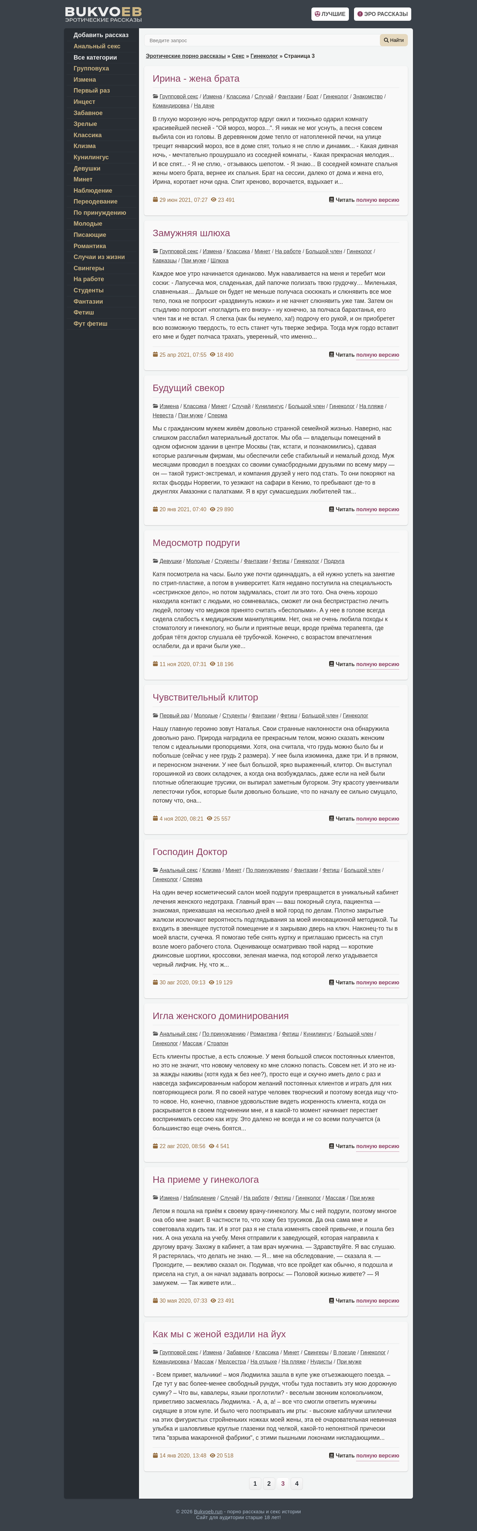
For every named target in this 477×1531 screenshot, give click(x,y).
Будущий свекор (189, 388)
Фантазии (290, 96)
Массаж (192, 1043)
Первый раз (174, 716)
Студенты (227, 561)
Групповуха (91, 68)
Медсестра (232, 1362)
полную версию (377, 200)
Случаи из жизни (99, 257)
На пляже (371, 406)
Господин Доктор (190, 852)
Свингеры (316, 1352)
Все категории (95, 57)
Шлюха (220, 260)
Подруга (334, 561)
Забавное (239, 1352)
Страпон (217, 1043)
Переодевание (96, 201)
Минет (263, 251)
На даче (204, 106)
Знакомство (368, 96)
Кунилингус (269, 406)
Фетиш (281, 561)
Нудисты (321, 1362)
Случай (264, 96)
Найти (394, 40)
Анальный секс (178, 870)
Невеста (163, 415)
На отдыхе (263, 1362)
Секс (238, 56)
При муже (193, 260)
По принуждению (267, 870)
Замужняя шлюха (191, 233)
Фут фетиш (91, 323)
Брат (313, 96)
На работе (288, 251)
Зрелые (85, 123)
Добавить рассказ (101, 35)
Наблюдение (199, 1198)
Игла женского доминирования (221, 1016)
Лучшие (330, 14)
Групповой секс (178, 96)
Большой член (324, 251)
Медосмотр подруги (196, 542)
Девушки (170, 561)
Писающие (90, 234)
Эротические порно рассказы (186, 56)
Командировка (171, 106)
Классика (238, 96)
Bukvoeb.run (208, 1511)
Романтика (263, 1034)
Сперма (217, 415)
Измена (212, 96)
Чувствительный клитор (205, 697)
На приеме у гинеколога (206, 1179)
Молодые (198, 561)
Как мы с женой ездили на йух (219, 1334)
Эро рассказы (382, 14)
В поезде (344, 1352)
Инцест (84, 101)
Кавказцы (165, 260)
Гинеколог (264, 56)
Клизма (211, 870)
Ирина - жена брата (196, 78)
